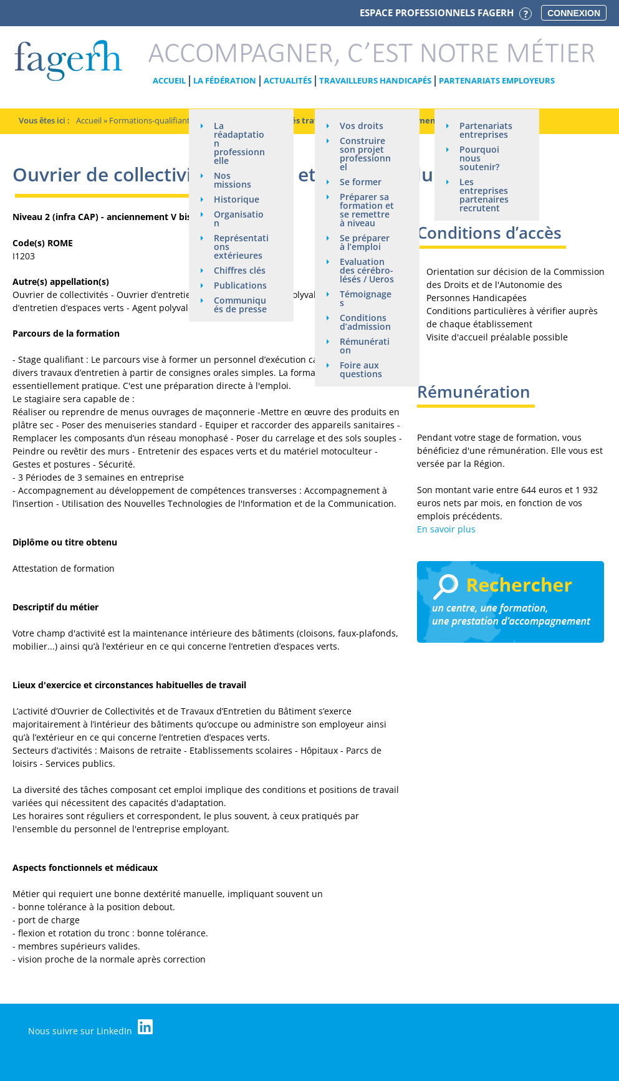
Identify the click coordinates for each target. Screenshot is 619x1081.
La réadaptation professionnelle (239, 143)
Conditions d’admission (365, 322)
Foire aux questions (361, 369)
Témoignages (365, 298)
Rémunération (365, 345)
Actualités (288, 80)
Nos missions (232, 180)
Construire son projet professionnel (365, 154)
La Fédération (224, 80)
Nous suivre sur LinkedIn (90, 1028)
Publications (240, 285)
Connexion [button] (573, 13)
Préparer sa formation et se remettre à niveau (367, 210)
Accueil (169, 80)
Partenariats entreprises (485, 130)
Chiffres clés (240, 270)
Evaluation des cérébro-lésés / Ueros (367, 270)
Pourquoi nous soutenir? (479, 158)
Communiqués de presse (240, 304)
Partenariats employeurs (497, 80)
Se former (360, 182)
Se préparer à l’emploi (365, 242)
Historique (236, 199)
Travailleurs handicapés (375, 80)
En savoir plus (446, 529)
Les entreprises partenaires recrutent (484, 195)
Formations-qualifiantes (153, 120)
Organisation (239, 218)
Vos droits (361, 126)
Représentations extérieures (241, 246)
